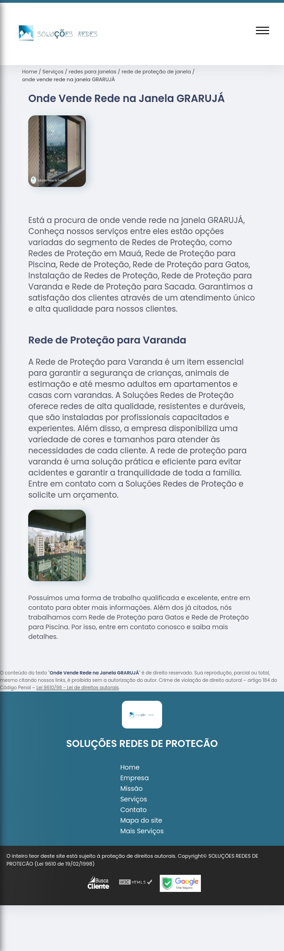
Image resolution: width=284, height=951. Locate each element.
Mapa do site (141, 820)
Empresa (134, 777)
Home (129, 767)
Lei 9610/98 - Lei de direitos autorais (77, 687)
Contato (133, 809)
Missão (131, 788)
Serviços (133, 799)
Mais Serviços (141, 831)
